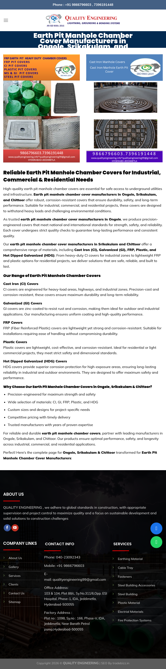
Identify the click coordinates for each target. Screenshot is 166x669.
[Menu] (5, 20)
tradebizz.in (121, 663)
